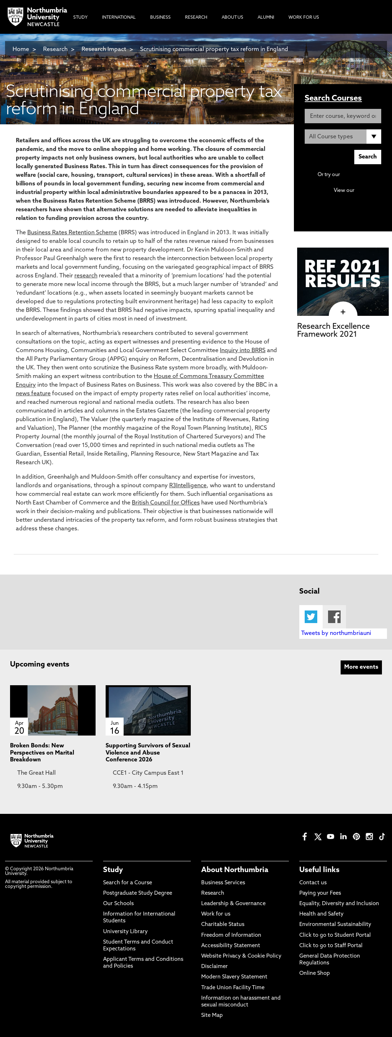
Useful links (319, 870)
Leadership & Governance (233, 904)
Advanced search (361, 175)
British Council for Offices (166, 503)
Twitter (311, 616)
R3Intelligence (188, 486)
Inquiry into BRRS (243, 351)
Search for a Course (127, 883)
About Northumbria (234, 870)
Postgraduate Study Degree (137, 893)
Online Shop (314, 973)
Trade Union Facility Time (232, 988)
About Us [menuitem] (232, 17)
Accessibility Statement (230, 946)
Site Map (212, 1015)
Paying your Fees (320, 893)
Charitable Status (222, 924)
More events (361, 667)
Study (113, 870)
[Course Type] (343, 136)
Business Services (223, 883)
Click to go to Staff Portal (331, 946)
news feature (33, 394)
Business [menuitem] (160, 17)
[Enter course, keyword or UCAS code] (343, 116)
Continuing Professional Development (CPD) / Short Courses (349, 197)
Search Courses (333, 99)
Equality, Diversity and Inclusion (339, 904)
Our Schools (118, 904)
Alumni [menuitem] (266, 17)
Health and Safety (321, 914)
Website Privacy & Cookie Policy (241, 956)
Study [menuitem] (80, 17)
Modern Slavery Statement (234, 977)
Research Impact (104, 49)
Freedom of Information (231, 935)
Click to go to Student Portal (335, 935)
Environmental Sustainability (335, 924)
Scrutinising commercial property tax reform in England (214, 49)
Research (55, 49)
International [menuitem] (119, 17)
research (85, 276)
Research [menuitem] (196, 17)
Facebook (334, 616)
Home (21, 49)
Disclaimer (214, 966)
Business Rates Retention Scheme (72, 233)
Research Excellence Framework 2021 (333, 331)
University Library (125, 932)
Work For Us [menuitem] (304, 17)
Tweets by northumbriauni (336, 633)
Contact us (313, 883)
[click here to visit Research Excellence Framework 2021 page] (343, 312)
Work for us (215, 914)
